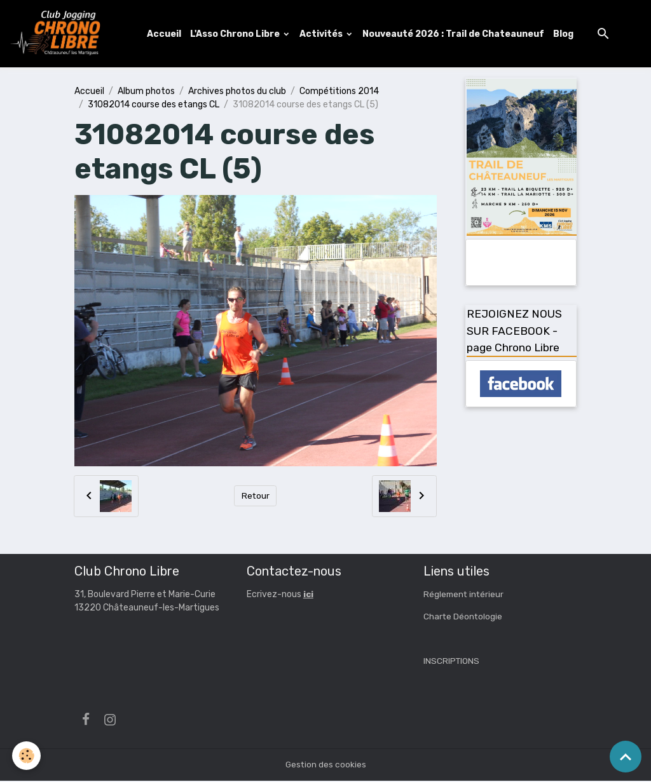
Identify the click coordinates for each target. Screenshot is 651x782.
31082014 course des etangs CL (153, 105)
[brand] (59, 34)
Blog (564, 34)
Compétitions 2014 (339, 91)
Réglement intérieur (464, 595)
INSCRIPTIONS (452, 662)
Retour (255, 497)
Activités (323, 34)
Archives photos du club (237, 91)
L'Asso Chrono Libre (237, 34)
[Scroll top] (625, 756)
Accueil (165, 34)
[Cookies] (27, 755)
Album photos (146, 91)
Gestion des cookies (326, 765)
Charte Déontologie (463, 617)
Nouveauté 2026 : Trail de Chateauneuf (454, 34)
